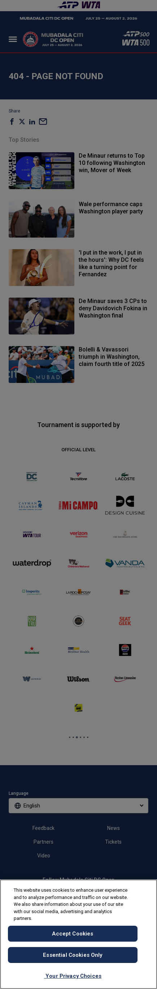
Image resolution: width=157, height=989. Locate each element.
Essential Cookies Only (72, 955)
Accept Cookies (72, 933)
